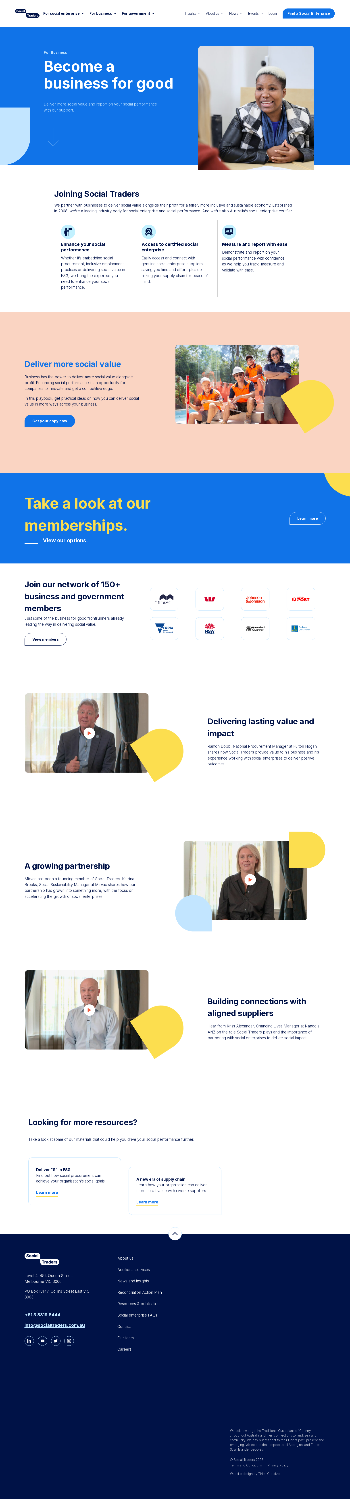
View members (45, 639)
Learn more (307, 518)
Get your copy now (49, 421)
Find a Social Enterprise (309, 13)
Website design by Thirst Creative (255, 1474)
